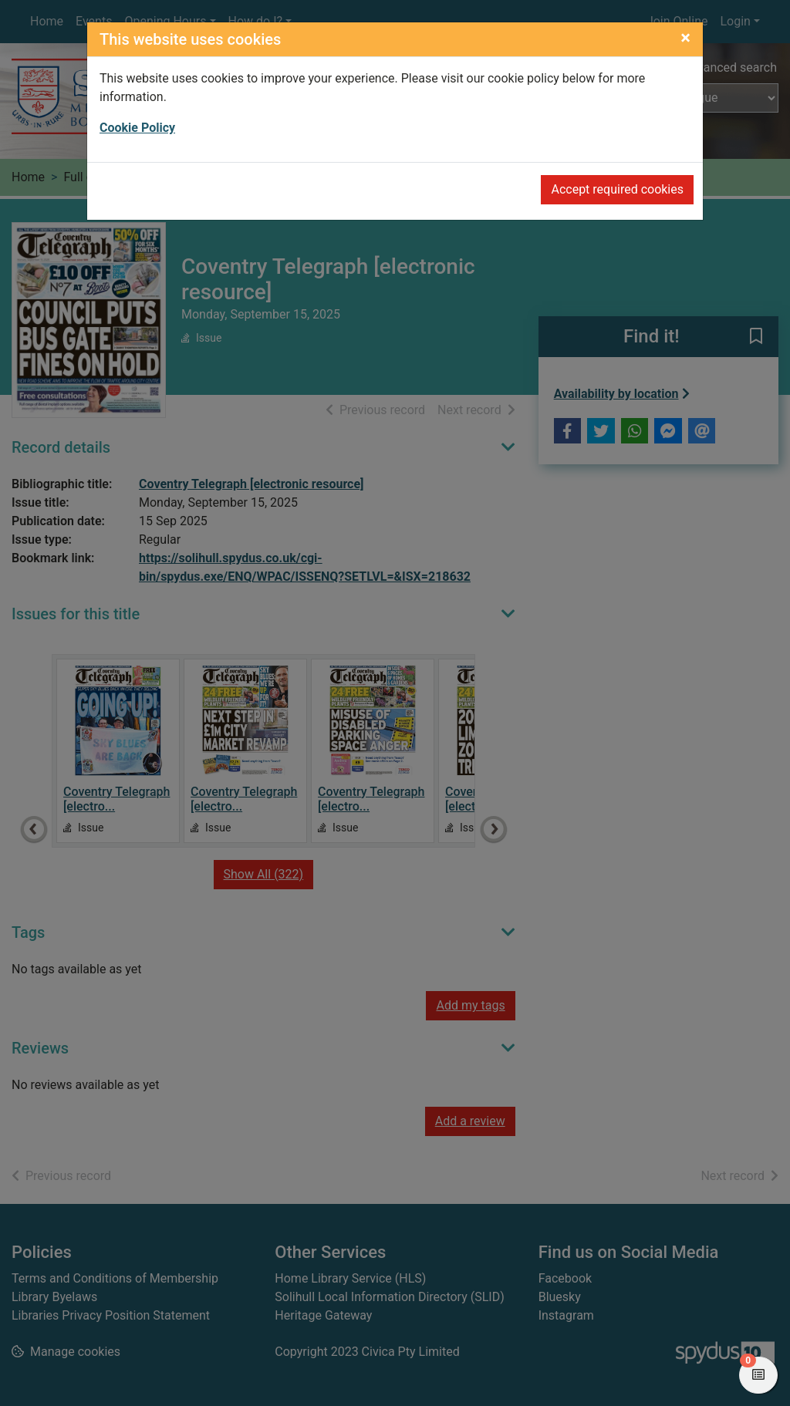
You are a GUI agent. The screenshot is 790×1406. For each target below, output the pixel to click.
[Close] (685, 37)
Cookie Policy (137, 127)
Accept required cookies (617, 189)
